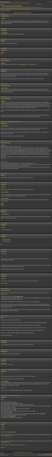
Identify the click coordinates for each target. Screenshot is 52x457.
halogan (3, 71)
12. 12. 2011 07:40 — (10, 395)
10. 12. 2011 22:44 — (10, 121)
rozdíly (13, 265)
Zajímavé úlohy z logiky (23, 12)
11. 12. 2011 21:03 (4, 340)
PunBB (50, 454)
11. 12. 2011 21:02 (4, 315)
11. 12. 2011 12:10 (4, 209)
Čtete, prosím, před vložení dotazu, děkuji (14, 6)
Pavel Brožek (4, 16)
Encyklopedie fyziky (27, 8)
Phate (2, 41)
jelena (2, 424)
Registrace (21, 8)
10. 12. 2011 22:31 (4, 96)
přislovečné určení (20, 441)
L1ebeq (3, 30)
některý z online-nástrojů (23, 7)
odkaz (36, 441)
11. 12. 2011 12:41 (4, 249)
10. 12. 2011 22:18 (4, 83)
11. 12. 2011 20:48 (4, 288)
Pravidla (14, 8)
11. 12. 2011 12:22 (4, 234)
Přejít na (8, 455)
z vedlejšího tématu (12, 441)
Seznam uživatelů (9, 8)
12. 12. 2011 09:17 (4, 422)
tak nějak (2, 447)
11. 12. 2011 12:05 (4, 182)
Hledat (17, 8)
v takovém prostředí (12, 431)
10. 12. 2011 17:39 (4, 14)
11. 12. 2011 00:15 (4, 173)
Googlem (39, 3)
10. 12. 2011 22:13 (4, 58)
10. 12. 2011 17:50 (4, 28)
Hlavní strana (2, 8)
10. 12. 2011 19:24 (4, 48)
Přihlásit (8, 10)
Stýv (2, 175)
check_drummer (5, 60)
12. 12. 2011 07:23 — (10, 369)
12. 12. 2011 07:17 (4, 358)
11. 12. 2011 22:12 (4, 349)
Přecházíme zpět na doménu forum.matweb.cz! (14, 5)
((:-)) (2, 317)
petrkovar (3, 351)
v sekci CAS (39, 7)
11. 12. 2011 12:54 (4, 274)
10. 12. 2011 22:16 (4, 69)
